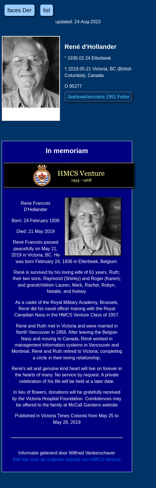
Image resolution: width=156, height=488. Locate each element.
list (46, 10)
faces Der (19, 10)
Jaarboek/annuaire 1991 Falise (98, 96)
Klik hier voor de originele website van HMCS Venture (67, 459)
